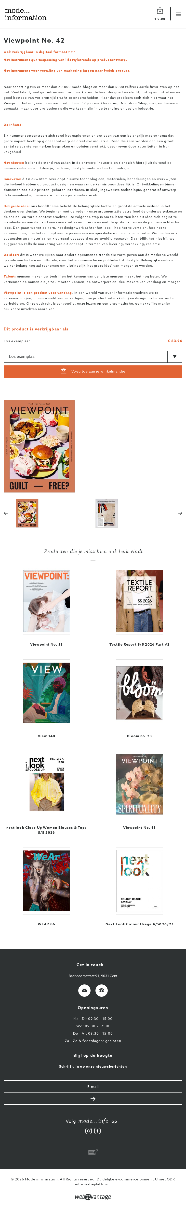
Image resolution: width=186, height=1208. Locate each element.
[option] (93, 446)
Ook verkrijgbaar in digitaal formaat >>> (40, 51)
